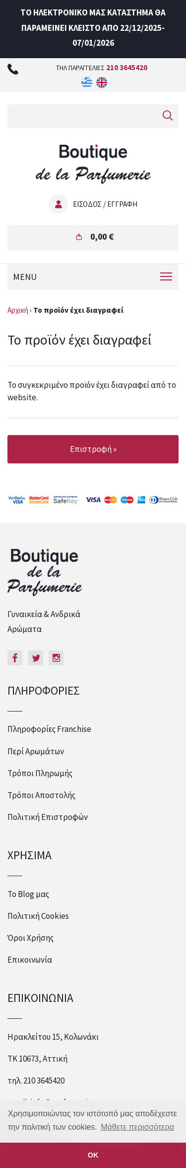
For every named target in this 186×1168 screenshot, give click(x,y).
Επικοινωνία (29, 959)
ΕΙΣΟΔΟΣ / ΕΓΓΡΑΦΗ (105, 204)
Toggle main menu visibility (167, 275)
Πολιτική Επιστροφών (47, 816)
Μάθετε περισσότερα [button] (137, 1127)
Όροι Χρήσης (30, 937)
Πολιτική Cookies (38, 915)
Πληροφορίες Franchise (49, 728)
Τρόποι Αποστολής (41, 795)
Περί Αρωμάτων (35, 751)
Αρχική (17, 310)
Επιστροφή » (93, 449)
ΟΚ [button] (93, 1155)
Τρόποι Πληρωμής (39, 773)
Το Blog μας (28, 894)
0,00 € (102, 236)
